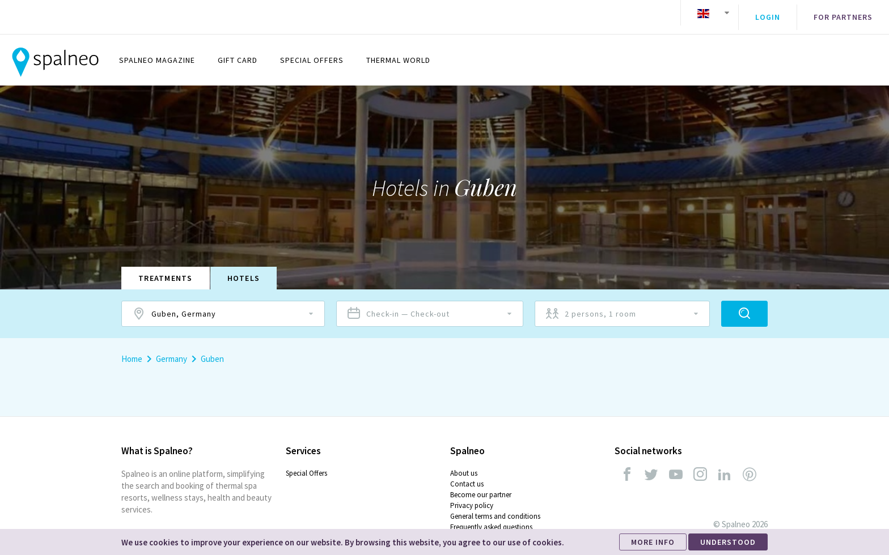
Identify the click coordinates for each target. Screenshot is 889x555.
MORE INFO (653, 542)
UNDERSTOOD (728, 542)
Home (131, 350)
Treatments (165, 269)
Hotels (243, 269)
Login (767, 13)
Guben (212, 350)
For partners (843, 13)
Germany (171, 350)
